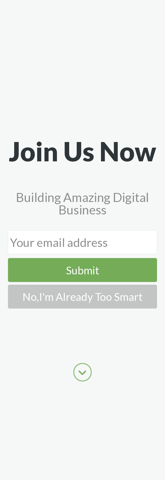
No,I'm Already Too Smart (82, 296)
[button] (82, 151)
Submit (82, 270)
